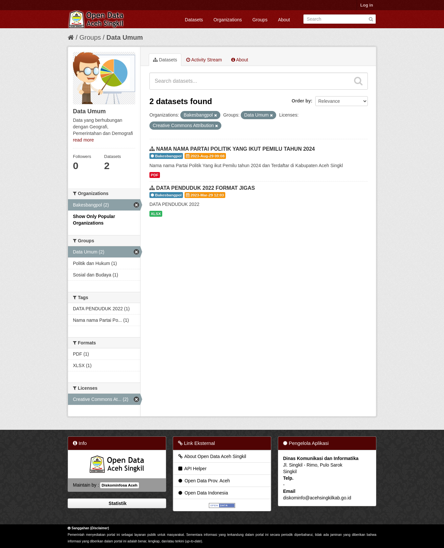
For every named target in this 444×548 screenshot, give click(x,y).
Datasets (194, 19)
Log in (366, 5)
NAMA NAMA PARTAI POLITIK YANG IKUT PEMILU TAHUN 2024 (235, 149)
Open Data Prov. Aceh (203, 480)
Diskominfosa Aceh (119, 485)
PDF (155, 175)
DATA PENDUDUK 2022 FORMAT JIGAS (205, 188)
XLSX (156, 213)
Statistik (116, 503)
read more (83, 139)
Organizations (227, 19)
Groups (259, 19)
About (284, 19)
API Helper (192, 468)
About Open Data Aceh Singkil (211, 456)
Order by (301, 100)
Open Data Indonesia (202, 492)
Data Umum (124, 37)
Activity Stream (204, 59)
